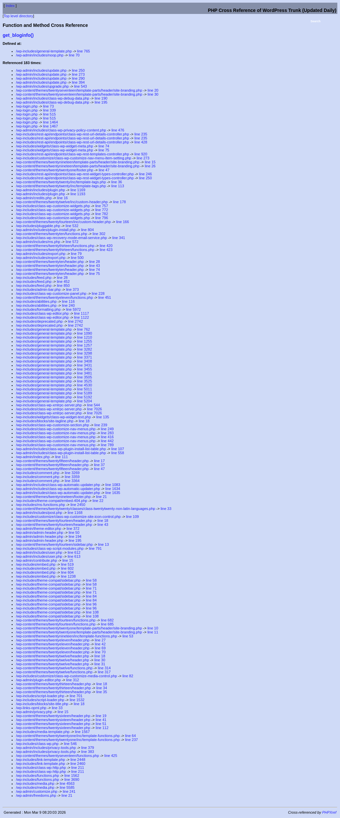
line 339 (49, 110)
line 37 (99, 465)
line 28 (94, 262)
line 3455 (84, 369)
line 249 (107, 429)
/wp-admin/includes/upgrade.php (42, 86)
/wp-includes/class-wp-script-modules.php (50, 548)
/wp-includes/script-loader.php (40, 696)
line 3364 (72, 481)
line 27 (100, 640)
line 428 (140, 142)
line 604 (67, 572)
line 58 (91, 580)
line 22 (98, 501)
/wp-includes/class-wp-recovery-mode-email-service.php (61, 238)
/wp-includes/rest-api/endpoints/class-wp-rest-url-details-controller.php (72, 134)
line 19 (101, 716)
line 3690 (71, 779)
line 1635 (112, 493)
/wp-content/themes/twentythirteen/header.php (53, 684)
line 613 (74, 556)
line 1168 (75, 513)
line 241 (69, 791)
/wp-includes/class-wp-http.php (41, 768)
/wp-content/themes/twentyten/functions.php (51, 234)
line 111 (61, 457)
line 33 (166, 509)
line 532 (72, 226)
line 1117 (81, 313)
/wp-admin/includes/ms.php (38, 242)
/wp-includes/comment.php (37, 473)
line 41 (101, 720)
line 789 (107, 445)
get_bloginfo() (18, 35)
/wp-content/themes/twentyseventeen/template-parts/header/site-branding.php (79, 90)
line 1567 (82, 732)
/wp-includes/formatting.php (38, 309)
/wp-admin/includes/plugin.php (40, 190)
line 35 (101, 692)
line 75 (104, 150)
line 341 (118, 238)
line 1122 (81, 317)
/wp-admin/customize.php (36, 791)
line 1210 (84, 337)
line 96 (91, 604)
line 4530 (84, 385)
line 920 (140, 154)
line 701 (76, 696)
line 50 (74, 532)
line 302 (99, 234)
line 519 (67, 564)
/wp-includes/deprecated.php (39, 321)
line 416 (107, 437)
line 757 (101, 206)
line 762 (83, 329)
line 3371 (84, 357)
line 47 (104, 170)
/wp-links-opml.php (31, 708)
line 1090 (84, 333)
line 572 (72, 242)
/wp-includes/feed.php (33, 278)
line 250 (78, 70)
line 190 (101, 98)
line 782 (101, 214)
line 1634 (112, 489)
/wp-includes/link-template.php (40, 760)
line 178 (119, 202)
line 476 (118, 130)
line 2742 (75, 321)
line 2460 (77, 764)
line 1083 (112, 485)
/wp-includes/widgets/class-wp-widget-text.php (53, 417)
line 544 (93, 405)
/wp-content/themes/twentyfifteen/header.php (52, 461)
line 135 (102, 417)
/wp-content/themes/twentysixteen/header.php (53, 716)
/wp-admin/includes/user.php (39, 552)
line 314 (104, 668)
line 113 (117, 186)
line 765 (83, 51)
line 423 (106, 250)
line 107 (117, 449)
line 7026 (94, 409)
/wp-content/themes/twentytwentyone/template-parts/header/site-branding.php (79, 628)
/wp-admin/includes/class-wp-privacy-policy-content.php (61, 130)
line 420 (106, 246)
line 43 (94, 266)
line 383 (87, 752)
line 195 (101, 102)
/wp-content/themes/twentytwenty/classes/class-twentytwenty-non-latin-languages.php (85, 509)
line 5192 (84, 397)
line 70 (74, 55)
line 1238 (68, 576)
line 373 (72, 289)
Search (315, 21)
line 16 (62, 198)
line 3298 (84, 353)
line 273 (78, 74)
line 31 (99, 664)
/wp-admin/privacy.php (34, 712)
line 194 (75, 536)
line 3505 (84, 377)
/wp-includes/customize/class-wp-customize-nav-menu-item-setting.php (73, 158)
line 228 (98, 293)
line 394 (78, 82)
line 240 (68, 305)
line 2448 (77, 760)
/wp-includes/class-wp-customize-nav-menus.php (56, 429)
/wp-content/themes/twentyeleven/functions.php (54, 297)
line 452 (63, 282)
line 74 (104, 146)
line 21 (101, 497)
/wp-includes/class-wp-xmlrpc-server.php (49, 405)
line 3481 (84, 373)
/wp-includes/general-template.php (44, 51)
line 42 (100, 644)
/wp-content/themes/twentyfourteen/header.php (54, 521)
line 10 (152, 628)
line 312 (72, 680)
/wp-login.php (27, 106)
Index (10, 6)
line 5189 (84, 393)
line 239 (100, 425)
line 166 (122, 222)
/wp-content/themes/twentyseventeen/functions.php (57, 756)
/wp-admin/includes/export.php (40, 254)
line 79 (76, 254)
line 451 (104, 297)
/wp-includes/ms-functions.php (40, 505)
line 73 (48, 106)
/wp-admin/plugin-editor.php (38, 680)
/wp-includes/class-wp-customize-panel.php (51, 293)
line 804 (87, 230)
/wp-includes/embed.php (35, 564)
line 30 (153, 94)
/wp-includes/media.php (35, 783)
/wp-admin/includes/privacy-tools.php (46, 748)
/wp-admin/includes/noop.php (39, 55)
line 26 (150, 166)
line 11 (152, 632)
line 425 (110, 756)
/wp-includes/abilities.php (36, 301)
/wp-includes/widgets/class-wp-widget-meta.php (54, 146)
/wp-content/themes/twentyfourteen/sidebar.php (54, 544)
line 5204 (84, 401)
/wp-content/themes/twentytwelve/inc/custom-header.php (62, 202)
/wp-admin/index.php (33, 457)
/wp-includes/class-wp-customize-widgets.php (53, 206)
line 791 (95, 548)
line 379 (87, 748)
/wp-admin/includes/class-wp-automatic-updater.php (58, 485)
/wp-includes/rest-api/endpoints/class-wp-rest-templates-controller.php (72, 154)
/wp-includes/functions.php (37, 775)
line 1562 (71, 775)
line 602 (67, 568)
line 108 (92, 612)
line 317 (104, 672)
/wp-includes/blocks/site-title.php (42, 704)
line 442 (107, 441)
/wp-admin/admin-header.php (39, 532)
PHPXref (329, 812)
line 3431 (84, 365)
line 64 (130, 736)
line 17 (99, 461)
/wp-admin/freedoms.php (36, 795)
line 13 (103, 544)
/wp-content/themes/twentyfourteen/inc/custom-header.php (63, 222)
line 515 (49, 114)
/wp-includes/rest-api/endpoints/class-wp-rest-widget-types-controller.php (75, 174)
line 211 (77, 768)
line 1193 (77, 194)
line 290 (78, 78)
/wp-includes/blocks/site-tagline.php (44, 421)
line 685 (107, 624)
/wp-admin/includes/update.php (41, 70)
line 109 (132, 517)
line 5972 (73, 309)
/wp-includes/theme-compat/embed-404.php (51, 501)
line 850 (63, 285)
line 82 (128, 676)
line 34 (101, 688)
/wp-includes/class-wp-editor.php (42, 313)
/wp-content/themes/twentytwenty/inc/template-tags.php (61, 182)
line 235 (140, 134)
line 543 (80, 86)
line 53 (128, 636)
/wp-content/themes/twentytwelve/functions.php (54, 668)
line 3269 (72, 473)
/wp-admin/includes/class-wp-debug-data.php (52, 98)
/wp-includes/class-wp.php (37, 744)
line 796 (101, 218)
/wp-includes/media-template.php (42, 732)
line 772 (101, 210)
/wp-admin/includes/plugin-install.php (46, 230)
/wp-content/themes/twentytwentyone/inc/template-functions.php (68, 736)
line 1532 (77, 700)
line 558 (117, 453)
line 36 (116, 182)
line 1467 (50, 126)
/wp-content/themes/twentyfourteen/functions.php (56, 620)
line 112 (102, 728)
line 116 (68, 301)
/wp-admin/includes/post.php (39, 513)
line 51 (101, 724)
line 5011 (84, 389)
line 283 (107, 433)
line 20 (153, 90)
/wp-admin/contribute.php (36, 560)
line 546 (70, 744)
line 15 (150, 162)
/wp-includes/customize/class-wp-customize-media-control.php (66, 676)
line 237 (131, 740)
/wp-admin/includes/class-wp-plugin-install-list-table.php (61, 449)
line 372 (73, 529)
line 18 (84, 421)
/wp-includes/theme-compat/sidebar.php (48, 580)
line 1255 (84, 341)
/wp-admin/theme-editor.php (38, 529)
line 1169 (77, 190)
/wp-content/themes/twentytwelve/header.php (52, 656)
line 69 (100, 648)
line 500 (77, 258)
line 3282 (84, 349)
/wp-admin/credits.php (34, 198)
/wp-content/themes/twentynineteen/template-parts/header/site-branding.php (77, 162)
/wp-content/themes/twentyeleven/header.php (52, 640)
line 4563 (67, 783)
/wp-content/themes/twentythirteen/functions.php (55, 246)
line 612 (74, 552)
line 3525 (84, 381)
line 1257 (84, 345)
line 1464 (50, 122)
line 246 (145, 174)
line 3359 (72, 477)
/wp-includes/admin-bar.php (38, 289)
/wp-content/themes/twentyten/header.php (50, 262)
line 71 (91, 588)
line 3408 (84, 361)
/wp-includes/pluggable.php (38, 226)
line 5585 (67, 787)
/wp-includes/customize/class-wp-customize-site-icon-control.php (68, 517)
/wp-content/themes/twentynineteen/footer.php (53, 497)
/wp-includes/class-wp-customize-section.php (52, 425)
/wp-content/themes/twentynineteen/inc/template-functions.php (66, 636)
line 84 (91, 596)
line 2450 (77, 505)
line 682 (107, 620)
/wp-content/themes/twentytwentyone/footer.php (54, 170)
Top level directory (18, 16)
